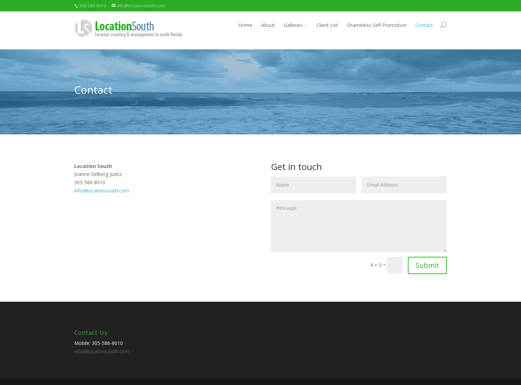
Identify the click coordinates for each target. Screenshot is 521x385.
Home (245, 25)
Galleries (293, 25)
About (268, 25)
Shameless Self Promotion (376, 25)
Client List (327, 25)
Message (359, 226)
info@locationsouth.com (101, 190)
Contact (424, 25)
